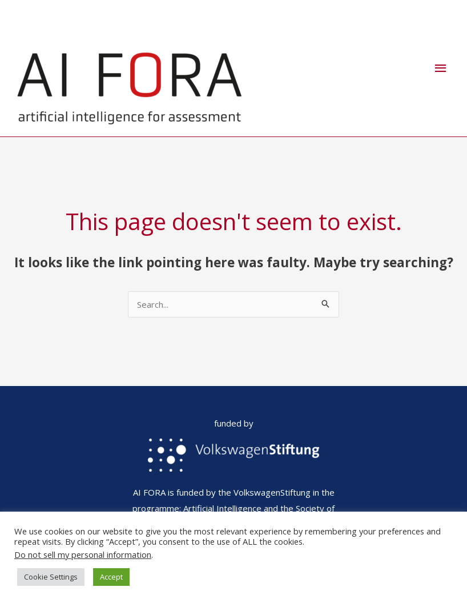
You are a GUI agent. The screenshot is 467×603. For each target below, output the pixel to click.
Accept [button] (111, 577)
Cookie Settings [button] (51, 577)
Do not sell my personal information (82, 554)
